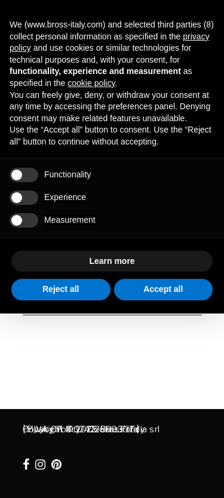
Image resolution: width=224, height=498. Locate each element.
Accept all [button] (163, 289)
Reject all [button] (60, 289)
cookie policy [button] (91, 83)
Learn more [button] (111, 261)
